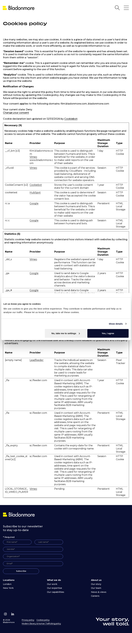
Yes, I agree (108, 333)
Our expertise (54, 588)
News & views (98, 592)
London (7, 584)
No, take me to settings (66, 333)
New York (8, 588)
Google (34, 203)
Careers (95, 596)
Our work (52, 584)
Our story (96, 584)
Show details (116, 323)
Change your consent (16, 112)
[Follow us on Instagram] (5, 614)
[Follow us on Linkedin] (12, 614)
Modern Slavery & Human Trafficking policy (41, 623)
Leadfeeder (37, 360)
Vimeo (33, 156)
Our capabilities (55, 592)
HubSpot (35, 192)
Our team (96, 588)
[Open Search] (117, 8)
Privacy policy (28, 620)
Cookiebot (70, 118)
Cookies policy (43, 620)
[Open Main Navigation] (126, 8)
